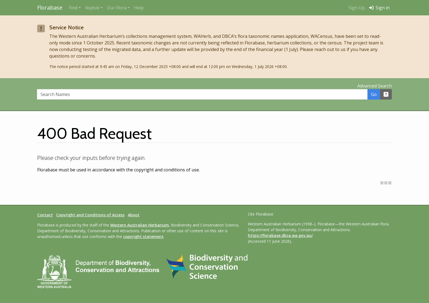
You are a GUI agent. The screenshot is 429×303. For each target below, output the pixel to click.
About (134, 214)
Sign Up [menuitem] (357, 8)
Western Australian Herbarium (139, 225)
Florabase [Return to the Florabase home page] (49, 7)
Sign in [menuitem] (379, 8)
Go (374, 94)
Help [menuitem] (139, 8)
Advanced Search (374, 86)
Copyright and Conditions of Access (90, 214)
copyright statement (143, 236)
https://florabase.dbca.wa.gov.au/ (280, 235)
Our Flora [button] (116, 8)
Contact (45, 214)
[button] (94, 7)
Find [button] (73, 8)
